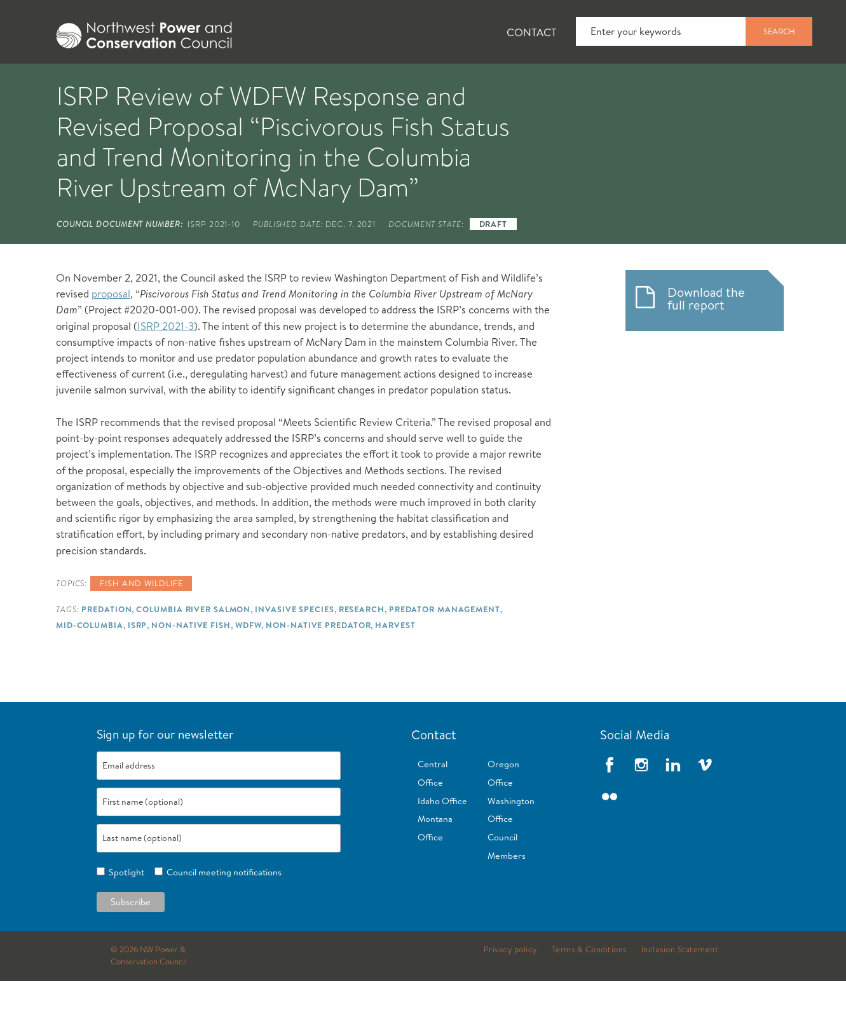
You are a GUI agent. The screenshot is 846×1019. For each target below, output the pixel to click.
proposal (111, 331)
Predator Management (444, 647)
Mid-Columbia (89, 663)
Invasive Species (294, 647)
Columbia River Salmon (193, 647)
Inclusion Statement (680, 988)
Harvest (395, 663)
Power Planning (360, 83)
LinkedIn (673, 802)
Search (779, 31)
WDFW (248, 663)
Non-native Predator (318, 663)
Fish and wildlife (141, 621)
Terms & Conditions (589, 988)
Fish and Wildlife (229, 83)
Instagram (641, 802)
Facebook (609, 802)
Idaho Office (442, 839)
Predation (106, 647)
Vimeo (704, 802)
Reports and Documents (601, 83)
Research (362, 647)
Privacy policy (510, 988)
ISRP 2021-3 (165, 364)
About (51, 83)
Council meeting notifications (222, 910)
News (126, 83)
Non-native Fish (190, 663)
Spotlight (124, 910)
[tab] (42, 83)
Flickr (609, 834)
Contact (532, 32)
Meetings (470, 83)
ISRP (137, 663)
